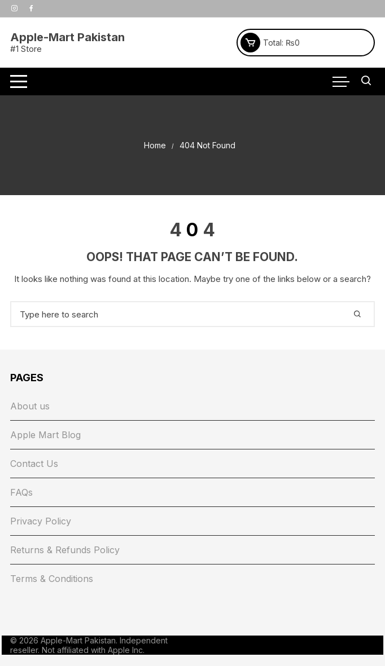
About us (30, 406)
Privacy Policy (40, 521)
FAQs (21, 492)
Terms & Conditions (51, 578)
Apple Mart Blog (45, 434)
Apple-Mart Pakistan (67, 37)
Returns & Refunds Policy (65, 549)
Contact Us (34, 463)
